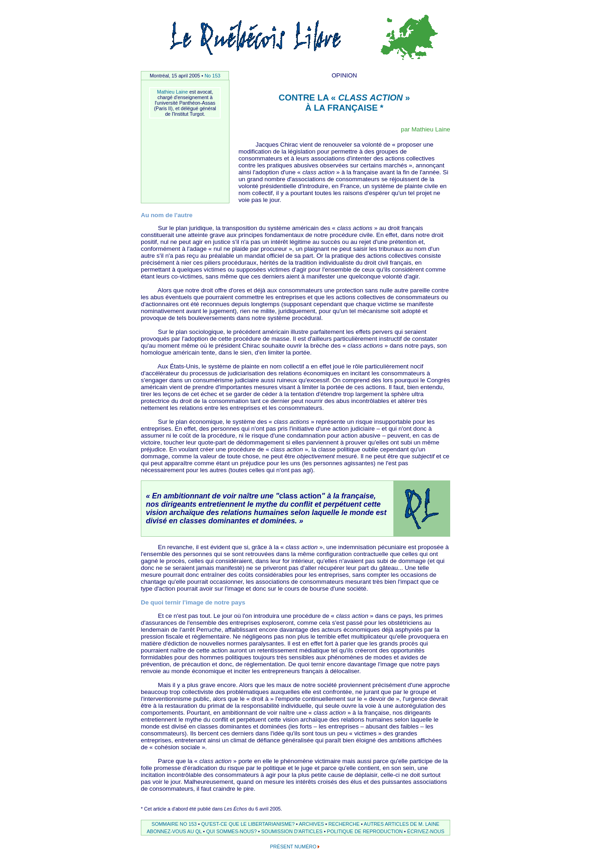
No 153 (212, 75)
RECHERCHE (344, 824)
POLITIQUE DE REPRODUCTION (365, 831)
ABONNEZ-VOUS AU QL (174, 831)
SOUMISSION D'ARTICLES (292, 831)
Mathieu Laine (172, 92)
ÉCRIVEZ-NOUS (426, 831)
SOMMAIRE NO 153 (174, 824)
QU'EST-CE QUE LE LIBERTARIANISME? (248, 824)
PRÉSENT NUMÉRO (293, 846)
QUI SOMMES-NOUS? (231, 831)
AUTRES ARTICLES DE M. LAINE (402, 824)
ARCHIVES (311, 824)
